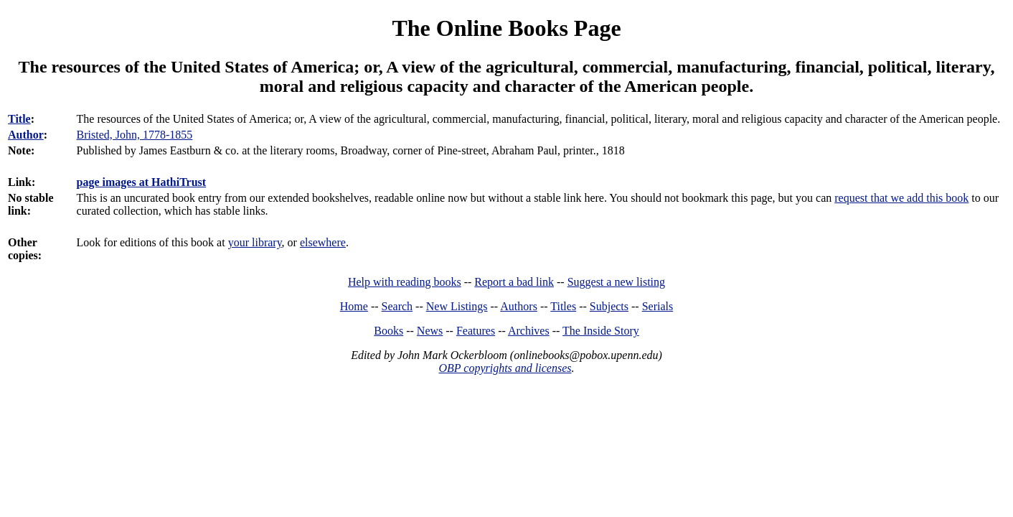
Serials (658, 306)
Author (26, 135)
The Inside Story (600, 331)
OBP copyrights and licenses (504, 368)
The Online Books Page (506, 28)
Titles (563, 306)
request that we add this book (901, 198)
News (430, 331)
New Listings (457, 306)
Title (19, 119)
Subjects (609, 306)
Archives (529, 331)
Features (475, 331)
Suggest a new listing (616, 282)
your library (255, 242)
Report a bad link (514, 282)
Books (388, 331)
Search (397, 306)
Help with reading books (404, 282)
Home (354, 306)
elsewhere (323, 242)
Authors (518, 306)
